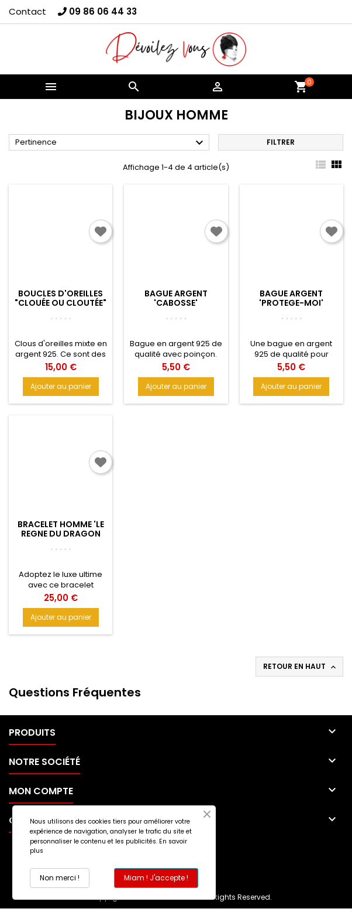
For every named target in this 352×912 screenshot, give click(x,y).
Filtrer (281, 142)
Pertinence (110, 143)
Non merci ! (60, 878)
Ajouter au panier (60, 386)
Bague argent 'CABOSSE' (176, 298)
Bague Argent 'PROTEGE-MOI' (291, 298)
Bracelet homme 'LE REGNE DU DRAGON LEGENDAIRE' (61, 533)
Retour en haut (300, 666)
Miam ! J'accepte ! (156, 878)
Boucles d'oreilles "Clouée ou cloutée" (60, 298)
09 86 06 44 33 (103, 11)
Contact (27, 11)
